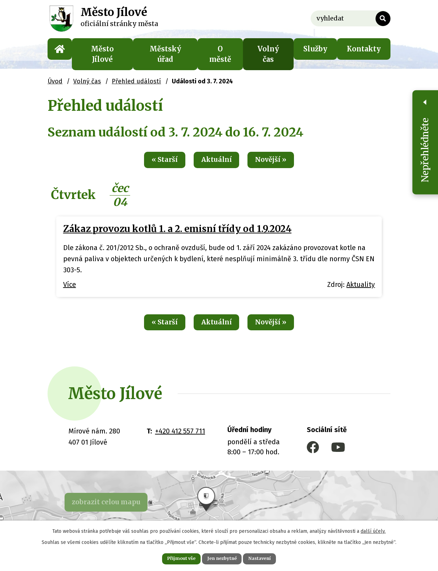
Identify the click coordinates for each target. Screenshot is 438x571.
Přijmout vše (173, 558)
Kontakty (364, 48)
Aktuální (216, 160)
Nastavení (267, 558)
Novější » (278, 160)
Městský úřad (165, 54)
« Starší (156, 160)
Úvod (60, 49)
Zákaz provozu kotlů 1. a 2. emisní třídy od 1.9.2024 (177, 230)
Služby (315, 48)
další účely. (373, 529)
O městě (220, 54)
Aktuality (360, 286)
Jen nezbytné (222, 558)
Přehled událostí (136, 81)
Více (69, 286)
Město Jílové (102, 54)
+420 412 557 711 (180, 434)
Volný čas (268, 54)
